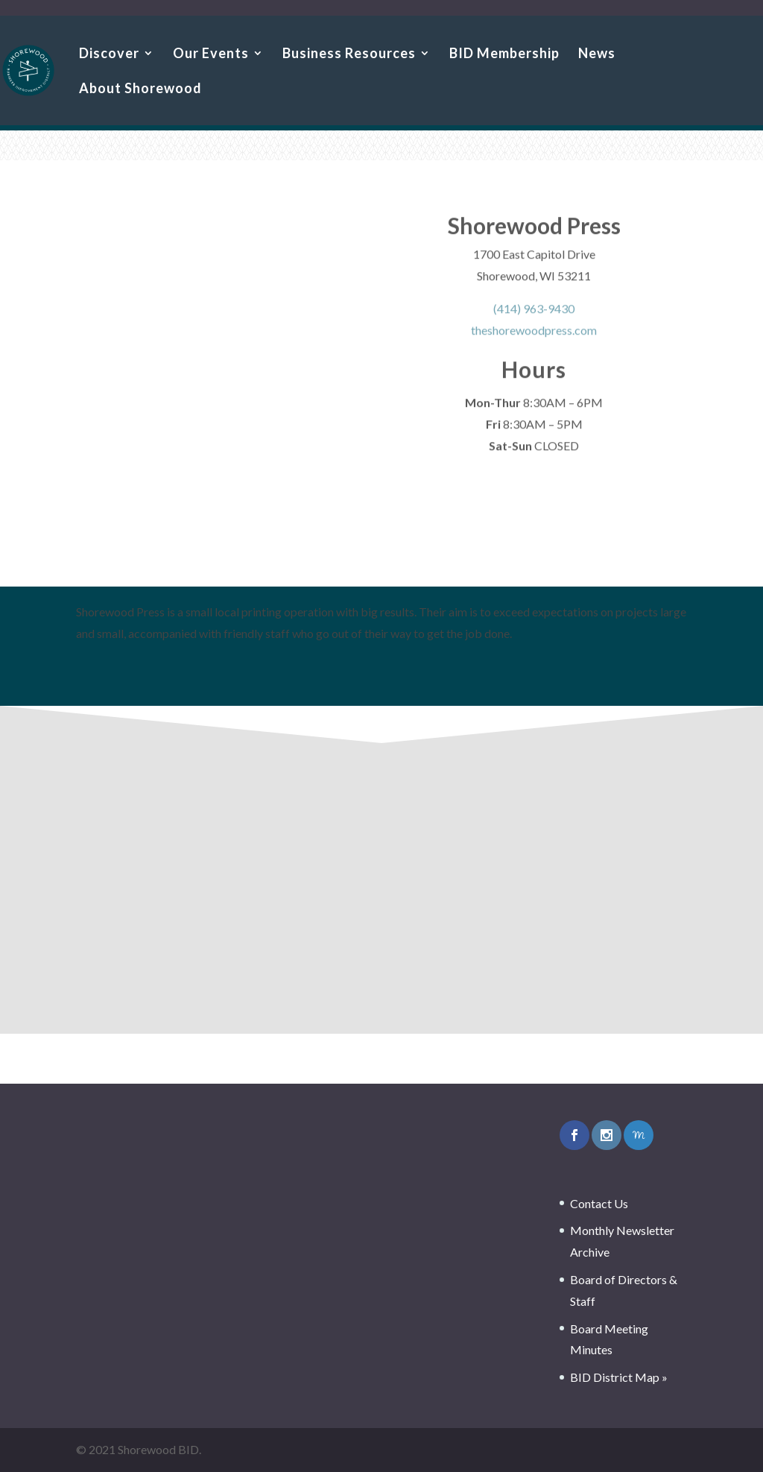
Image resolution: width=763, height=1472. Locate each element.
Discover (109, 54)
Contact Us (599, 1203)
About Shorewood (140, 89)
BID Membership (504, 54)
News (596, 54)
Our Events (211, 54)
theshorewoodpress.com (534, 334)
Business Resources (349, 54)
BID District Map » (619, 1377)
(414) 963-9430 (533, 313)
